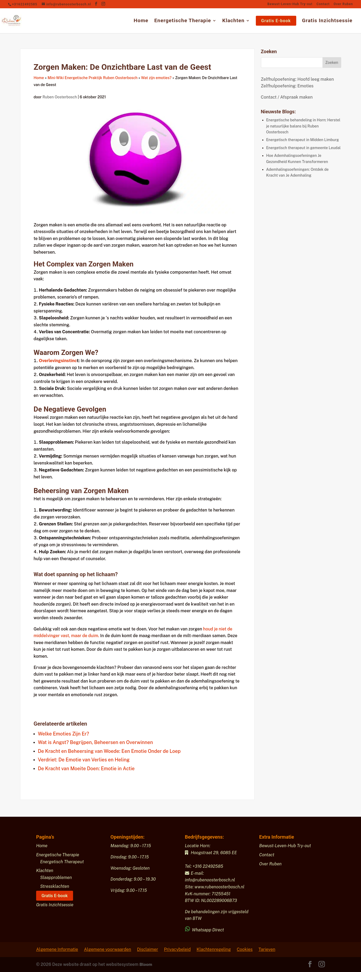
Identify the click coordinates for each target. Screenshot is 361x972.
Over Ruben (343, 4)
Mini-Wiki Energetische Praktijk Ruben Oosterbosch (93, 78)
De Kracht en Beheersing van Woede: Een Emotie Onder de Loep (109, 751)
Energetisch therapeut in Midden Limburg (302, 140)
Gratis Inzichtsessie (327, 21)
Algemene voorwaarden (107, 949)
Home (141, 21)
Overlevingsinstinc (58, 360)
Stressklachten (54, 886)
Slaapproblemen (56, 877)
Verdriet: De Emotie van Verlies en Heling (84, 759)
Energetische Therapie (182, 21)
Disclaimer (147, 949)
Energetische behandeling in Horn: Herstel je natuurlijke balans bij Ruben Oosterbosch (303, 126)
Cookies (245, 949)
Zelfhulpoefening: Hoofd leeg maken (297, 79)
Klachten (233, 21)
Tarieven (267, 949)
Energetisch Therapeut (62, 861)
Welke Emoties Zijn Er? (63, 734)
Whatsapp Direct (205, 929)
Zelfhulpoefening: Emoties (287, 85)
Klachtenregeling (214, 949)
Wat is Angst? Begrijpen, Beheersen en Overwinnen (95, 742)
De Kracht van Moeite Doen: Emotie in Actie (86, 768)
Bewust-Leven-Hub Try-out (290, 4)
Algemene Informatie (57, 949)
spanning (67, 574)
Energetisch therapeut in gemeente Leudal (303, 148)
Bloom (145, 964)
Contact (323, 4)
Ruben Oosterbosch (60, 97)
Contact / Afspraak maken (287, 97)
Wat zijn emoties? (156, 78)
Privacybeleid (177, 949)
